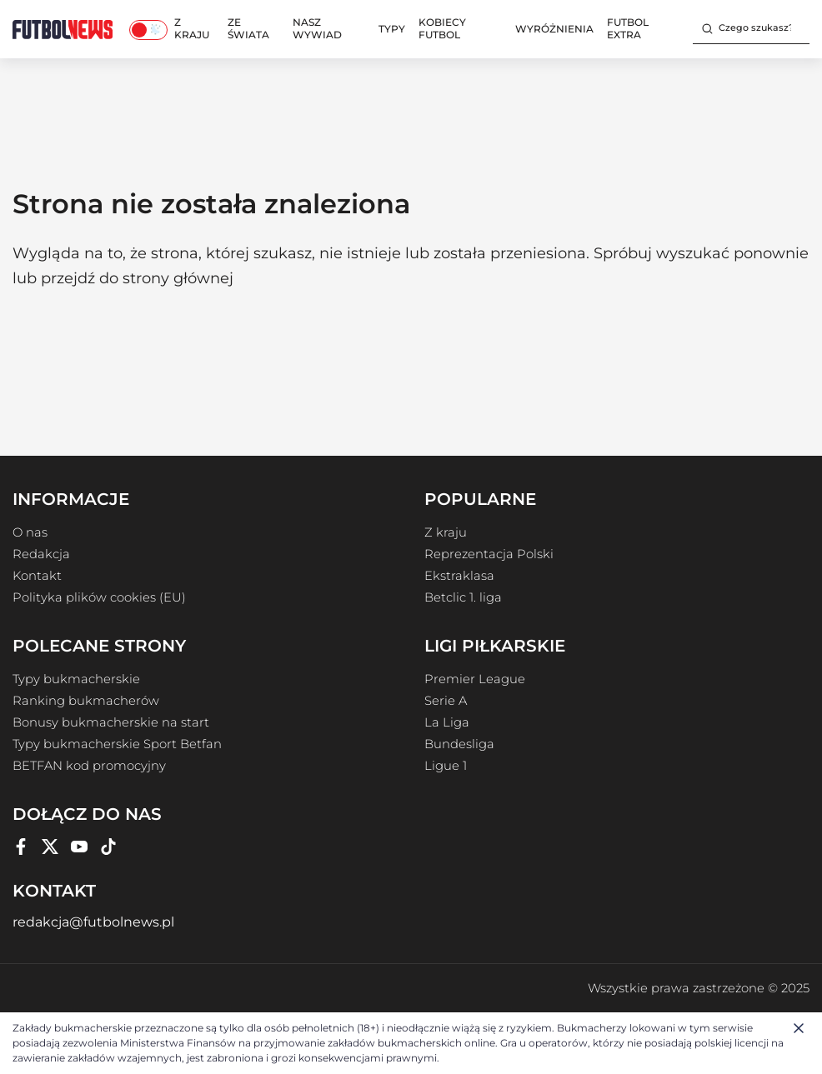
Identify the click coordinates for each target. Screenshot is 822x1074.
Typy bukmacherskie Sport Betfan (117, 744)
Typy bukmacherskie (76, 679)
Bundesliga (459, 744)
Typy (391, 28)
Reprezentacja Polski (489, 554)
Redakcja (41, 554)
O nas (30, 532)
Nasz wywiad (317, 28)
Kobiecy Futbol (442, 28)
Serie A (445, 700)
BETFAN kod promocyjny (89, 765)
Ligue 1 (445, 765)
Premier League (474, 679)
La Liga (446, 722)
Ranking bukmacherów (86, 700)
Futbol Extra (628, 28)
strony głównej (178, 278)
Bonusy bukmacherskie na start (111, 722)
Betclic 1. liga (463, 597)
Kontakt (37, 575)
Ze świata (248, 28)
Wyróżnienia (554, 28)
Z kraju (191, 28)
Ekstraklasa (459, 575)
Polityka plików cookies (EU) (99, 597)
